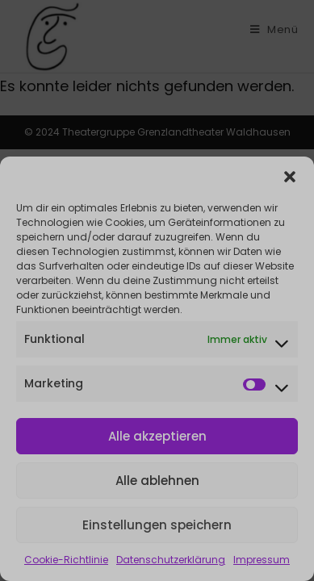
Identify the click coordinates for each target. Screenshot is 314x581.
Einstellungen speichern (157, 524)
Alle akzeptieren (157, 436)
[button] (290, 177)
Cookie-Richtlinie (66, 559)
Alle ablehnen (157, 480)
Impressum (261, 559)
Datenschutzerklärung (170, 559)
